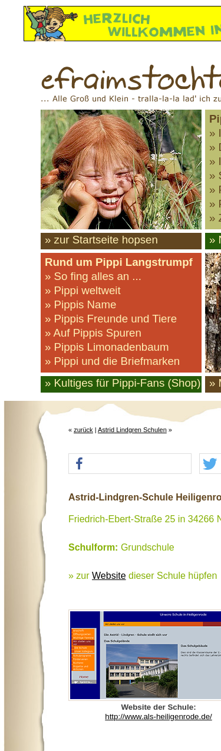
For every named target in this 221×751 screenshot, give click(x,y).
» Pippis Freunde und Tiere (111, 318)
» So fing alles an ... (93, 276)
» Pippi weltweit (83, 290)
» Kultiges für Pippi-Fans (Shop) (122, 383)
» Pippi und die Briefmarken (112, 361)
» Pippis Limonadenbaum (107, 347)
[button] (130, 464)
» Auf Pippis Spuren (93, 333)
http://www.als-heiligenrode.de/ (158, 716)
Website (109, 576)
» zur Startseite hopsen (101, 239)
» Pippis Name (80, 304)
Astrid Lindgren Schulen (132, 429)
